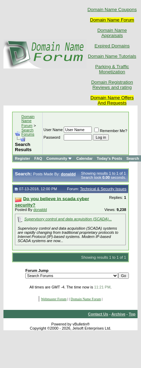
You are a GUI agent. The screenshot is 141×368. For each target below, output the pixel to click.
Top (132, 314)
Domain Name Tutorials (112, 56)
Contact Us (98, 314)
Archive (118, 314)
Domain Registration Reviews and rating (112, 85)
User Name (53, 130)
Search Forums (27, 132)
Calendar (84, 158)
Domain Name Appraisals (112, 33)
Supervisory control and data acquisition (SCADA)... (68, 219)
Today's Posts (109, 158)
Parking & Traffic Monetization (112, 69)
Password (52, 137)
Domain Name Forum (28, 121)
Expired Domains (112, 45)
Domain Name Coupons (111, 9)
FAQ (38, 158)
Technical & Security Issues (103, 189)
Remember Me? (110, 131)
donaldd (40, 210)
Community (59, 158)
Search (132, 158)
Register (22, 158)
